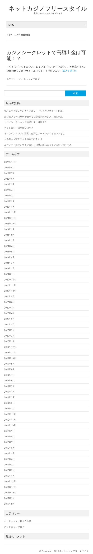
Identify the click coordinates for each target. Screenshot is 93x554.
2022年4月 (9, 190)
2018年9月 (9, 431)
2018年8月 (9, 436)
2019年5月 (9, 386)
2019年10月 (10, 358)
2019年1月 (9, 408)
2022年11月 (10, 162)
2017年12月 (10, 481)
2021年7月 (9, 240)
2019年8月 (9, 369)
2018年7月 (9, 442)
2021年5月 (9, 251)
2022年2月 (9, 201)
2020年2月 (9, 335)
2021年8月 (9, 235)
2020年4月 (9, 324)
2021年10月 (10, 223)
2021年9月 (9, 229)
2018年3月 (9, 464)
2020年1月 (9, 341)
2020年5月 (9, 319)
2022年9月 (9, 167)
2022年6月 (9, 179)
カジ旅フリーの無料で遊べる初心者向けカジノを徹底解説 (33, 116)
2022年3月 (9, 195)
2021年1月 (9, 274)
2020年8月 (9, 302)
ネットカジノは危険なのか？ (18, 127)
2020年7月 (9, 307)
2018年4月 (9, 459)
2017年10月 (10, 492)
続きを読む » (70, 70)
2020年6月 (9, 313)
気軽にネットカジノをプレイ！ (48, 13)
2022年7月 (9, 173)
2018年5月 (9, 453)
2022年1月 (9, 207)
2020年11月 (10, 285)
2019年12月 (10, 347)
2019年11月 (10, 352)
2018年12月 (10, 414)
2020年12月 (10, 279)
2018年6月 (9, 448)
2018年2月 (9, 470)
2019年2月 (9, 403)
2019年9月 (9, 363)
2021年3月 (9, 263)
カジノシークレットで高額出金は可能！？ (25, 122)
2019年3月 (9, 397)
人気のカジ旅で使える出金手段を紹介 (23, 139)
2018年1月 (9, 476)
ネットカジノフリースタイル (48, 8)
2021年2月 (9, 268)
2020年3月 (9, 330)
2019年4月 (9, 391)
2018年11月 (10, 420)
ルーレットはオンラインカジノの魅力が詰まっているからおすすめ (38, 144)
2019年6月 (9, 380)
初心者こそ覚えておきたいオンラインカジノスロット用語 (33, 111)
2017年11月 (10, 487)
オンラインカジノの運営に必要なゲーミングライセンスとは (34, 133)
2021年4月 (9, 257)
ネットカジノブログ (29, 79)
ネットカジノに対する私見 (17, 521)
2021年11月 (10, 218)
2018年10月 (10, 425)
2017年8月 (9, 504)
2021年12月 (10, 212)
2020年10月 (10, 291)
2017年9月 (9, 498)
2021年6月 (9, 246)
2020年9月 (9, 296)
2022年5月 (9, 184)
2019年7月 (9, 375)
